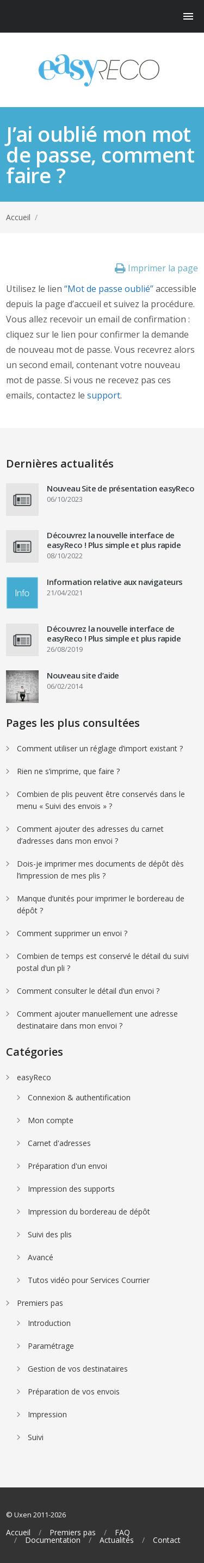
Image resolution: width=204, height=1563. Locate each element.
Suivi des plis (50, 1234)
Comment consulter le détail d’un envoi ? (88, 991)
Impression (47, 1414)
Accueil (18, 217)
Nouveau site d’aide (83, 675)
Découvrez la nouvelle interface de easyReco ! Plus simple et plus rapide (114, 540)
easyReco (34, 1077)
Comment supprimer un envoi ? (72, 933)
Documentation (53, 1540)
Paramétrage (51, 1346)
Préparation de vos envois (74, 1391)
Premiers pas (40, 1303)
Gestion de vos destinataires (78, 1368)
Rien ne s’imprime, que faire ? (68, 771)
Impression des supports (71, 1189)
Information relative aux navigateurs (114, 582)
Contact (167, 1540)
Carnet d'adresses (59, 1143)
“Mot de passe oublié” (108, 289)
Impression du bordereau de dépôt (89, 1211)
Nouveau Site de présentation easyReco (120, 488)
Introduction (49, 1323)
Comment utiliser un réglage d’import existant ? (100, 748)
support (103, 395)
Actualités (117, 1540)
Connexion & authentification (79, 1097)
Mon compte (50, 1120)
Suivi (36, 1437)
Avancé (40, 1257)
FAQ (122, 1532)
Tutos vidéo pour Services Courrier (89, 1280)
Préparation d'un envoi (67, 1166)
